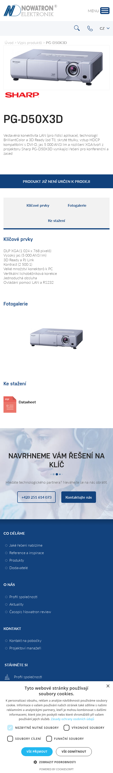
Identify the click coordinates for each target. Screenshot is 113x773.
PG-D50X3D (56, 42)
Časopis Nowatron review (30, 611)
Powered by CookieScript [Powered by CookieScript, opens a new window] (56, 769)
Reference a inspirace (26, 552)
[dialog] (56, 727)
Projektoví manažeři (25, 648)
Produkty (16, 560)
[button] (56, 762)
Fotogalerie (77, 205)
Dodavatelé (18, 567)
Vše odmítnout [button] (74, 752)
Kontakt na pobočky (25, 640)
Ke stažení (56, 220)
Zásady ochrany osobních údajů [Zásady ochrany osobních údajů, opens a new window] (72, 719)
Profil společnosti (23, 596)
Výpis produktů (29, 42)
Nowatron (30, 10)
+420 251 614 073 (90, 28)
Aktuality (16, 604)
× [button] (108, 686)
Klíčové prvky (38, 205)
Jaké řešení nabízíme (25, 545)
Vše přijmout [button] (37, 752)
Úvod (9, 42)
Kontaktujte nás (78, 497)
